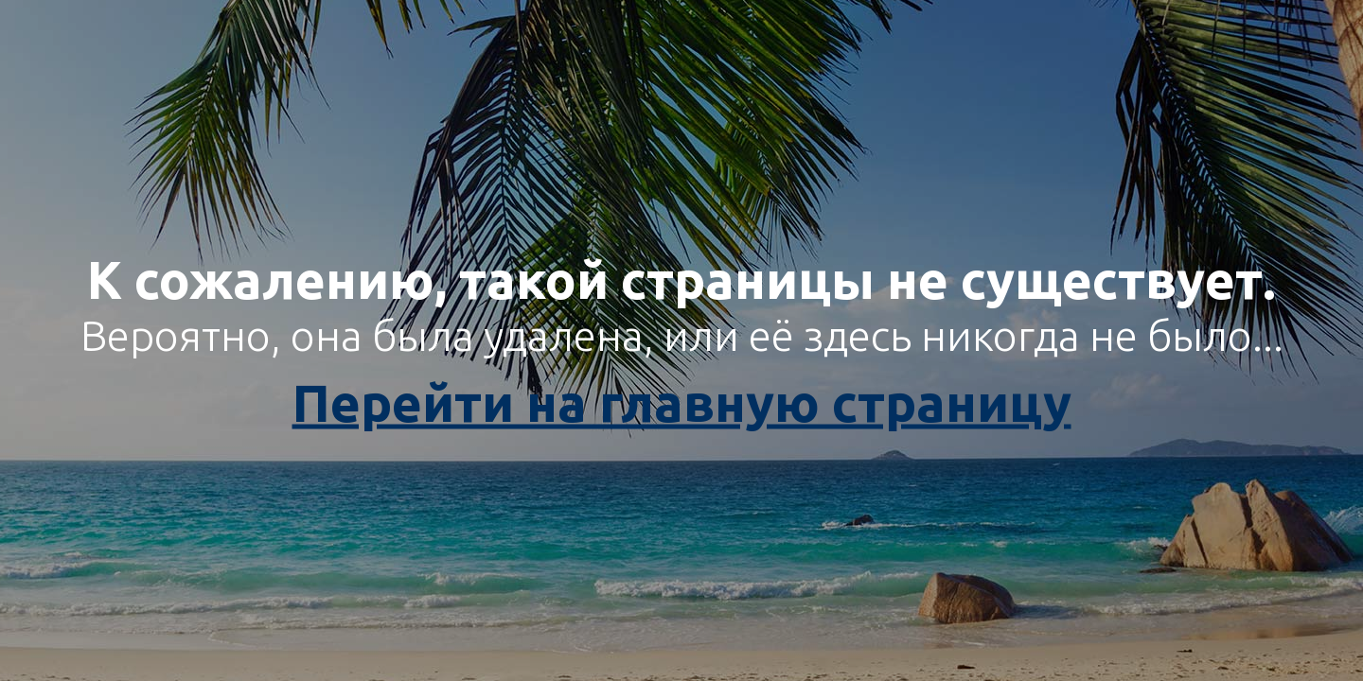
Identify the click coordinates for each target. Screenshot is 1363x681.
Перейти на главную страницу (681, 402)
